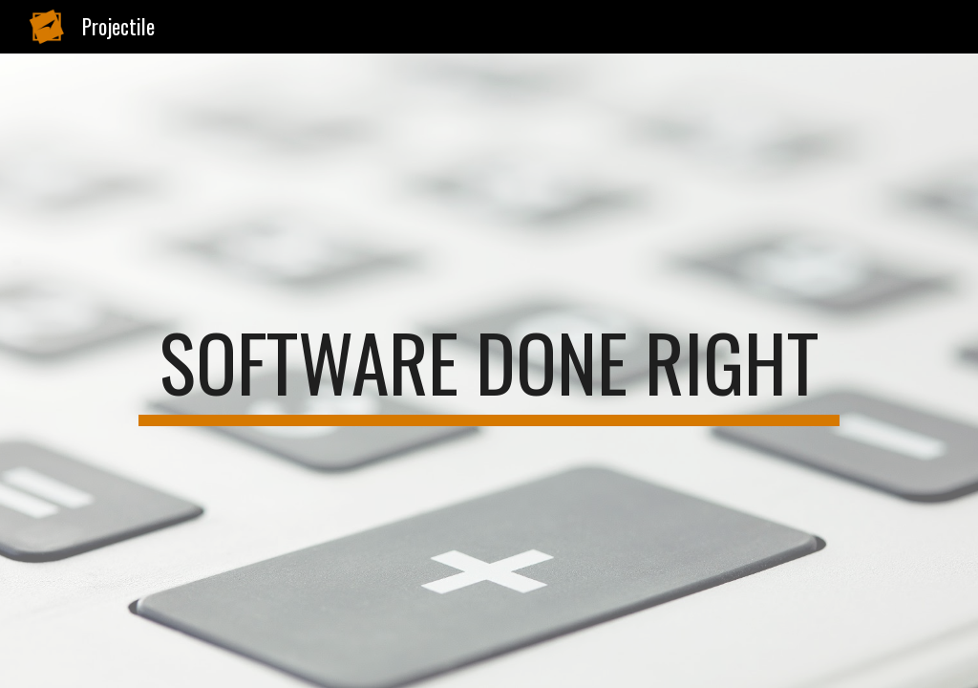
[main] (489, 371)
